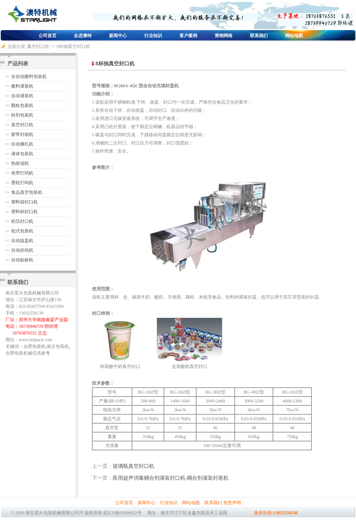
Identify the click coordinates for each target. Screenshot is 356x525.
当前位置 (16, 46)
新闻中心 (118, 35)
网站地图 (294, 35)
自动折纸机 (22, 250)
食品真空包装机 (26, 192)
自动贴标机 (22, 259)
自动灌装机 (22, 95)
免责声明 (232, 502)
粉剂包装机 (22, 115)
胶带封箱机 (22, 134)
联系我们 (259, 35)
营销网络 (224, 35)
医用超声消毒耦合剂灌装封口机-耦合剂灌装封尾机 (171, 478)
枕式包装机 (22, 231)
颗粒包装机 (22, 105)
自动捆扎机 (22, 144)
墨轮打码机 (22, 182)
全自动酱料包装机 (29, 76)
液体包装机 (22, 153)
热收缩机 (20, 163)
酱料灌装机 (22, 86)
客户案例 (188, 35)
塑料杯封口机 (24, 211)
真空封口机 (38, 46)
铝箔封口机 (22, 221)
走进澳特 (83, 35)
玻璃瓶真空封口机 (133, 466)
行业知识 (153, 35)
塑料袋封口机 (24, 202)
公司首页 (47, 35)
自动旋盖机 (22, 240)
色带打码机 (22, 173)
